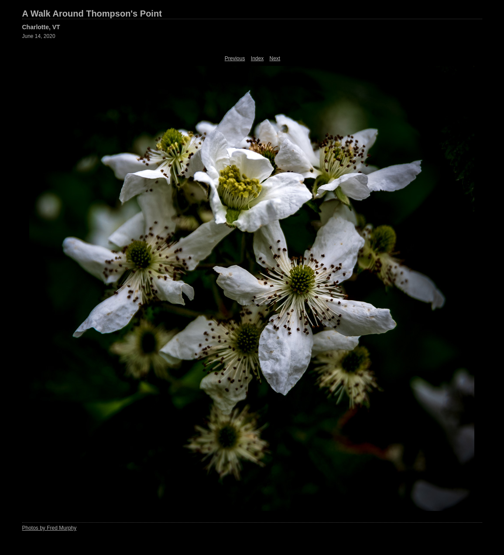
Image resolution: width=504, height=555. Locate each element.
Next (275, 58)
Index (257, 58)
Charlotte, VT (41, 27)
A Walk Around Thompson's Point (92, 13)
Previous (235, 58)
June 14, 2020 (38, 36)
